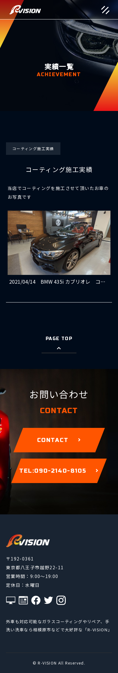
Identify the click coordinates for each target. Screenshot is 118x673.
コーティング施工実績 (33, 148)
